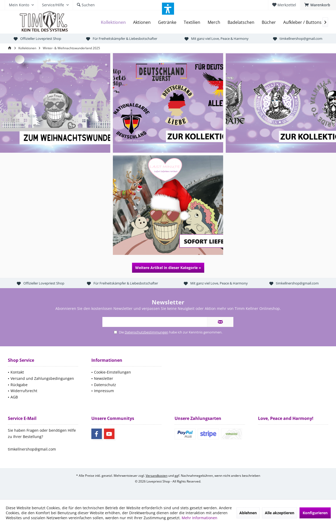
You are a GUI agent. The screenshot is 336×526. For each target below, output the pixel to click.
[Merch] (214, 22)
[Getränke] (167, 22)
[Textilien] (192, 22)
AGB (14, 396)
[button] (168, 9)
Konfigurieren (315, 512)
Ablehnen (248, 512)
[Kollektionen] (113, 22)
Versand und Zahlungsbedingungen (42, 378)
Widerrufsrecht (23, 390)
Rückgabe (19, 384)
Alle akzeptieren (279, 512)
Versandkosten (156, 475)
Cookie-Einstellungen (112, 372)
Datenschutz (105, 384)
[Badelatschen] (241, 22)
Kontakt (17, 372)
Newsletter (103, 378)
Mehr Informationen (199, 517)
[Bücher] (269, 22)
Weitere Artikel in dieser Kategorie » (168, 267)
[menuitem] (318, 5)
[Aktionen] (141, 22)
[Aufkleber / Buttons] (302, 22)
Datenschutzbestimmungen (146, 332)
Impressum (104, 390)
